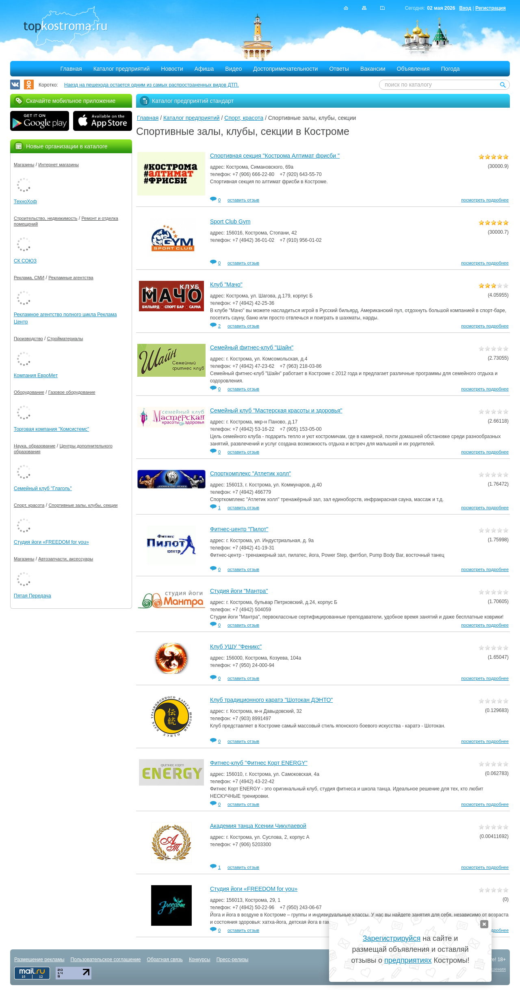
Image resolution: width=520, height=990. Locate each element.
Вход (465, 8)
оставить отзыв (243, 200)
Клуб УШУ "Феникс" (236, 646)
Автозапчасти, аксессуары (65, 558)
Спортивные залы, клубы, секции (82, 505)
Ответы (339, 68)
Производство (28, 338)
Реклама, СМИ (29, 277)
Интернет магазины (58, 164)
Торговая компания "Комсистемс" (51, 429)
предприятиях (407, 960)
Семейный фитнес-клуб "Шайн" (251, 347)
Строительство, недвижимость (45, 218)
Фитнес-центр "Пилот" (239, 529)
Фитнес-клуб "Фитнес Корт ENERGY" (259, 763)
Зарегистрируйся (391, 938)
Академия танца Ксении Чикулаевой (258, 826)
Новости (172, 68)
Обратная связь (164, 959)
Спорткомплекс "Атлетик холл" (250, 473)
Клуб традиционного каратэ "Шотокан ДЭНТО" (271, 700)
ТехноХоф (25, 201)
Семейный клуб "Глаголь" (43, 488)
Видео (233, 68)
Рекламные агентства (70, 277)
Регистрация (490, 8)
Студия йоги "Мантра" (239, 591)
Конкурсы (199, 959)
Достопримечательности (285, 68)
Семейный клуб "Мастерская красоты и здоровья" (276, 410)
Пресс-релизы (233, 959)
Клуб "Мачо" (226, 284)
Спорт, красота (243, 118)
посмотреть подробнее (485, 200)
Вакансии (373, 68)
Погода (450, 68)
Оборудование (29, 392)
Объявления (413, 68)
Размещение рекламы (39, 959)
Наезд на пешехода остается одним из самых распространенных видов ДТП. (151, 85)
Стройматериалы (65, 338)
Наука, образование (34, 445)
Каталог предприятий (121, 68)
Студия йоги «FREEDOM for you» (253, 889)
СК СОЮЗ (25, 261)
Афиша (204, 68)
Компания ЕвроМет (36, 375)
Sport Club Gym (230, 221)
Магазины (24, 164)
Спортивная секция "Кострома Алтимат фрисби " (275, 155)
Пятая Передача (32, 596)
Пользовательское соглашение (106, 959)
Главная (71, 68)
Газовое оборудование (71, 392)
